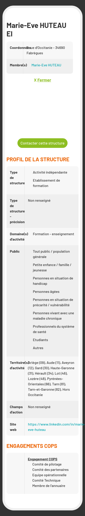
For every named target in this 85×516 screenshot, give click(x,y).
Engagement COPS (42, 459)
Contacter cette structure (43, 143)
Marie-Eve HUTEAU (46, 65)
